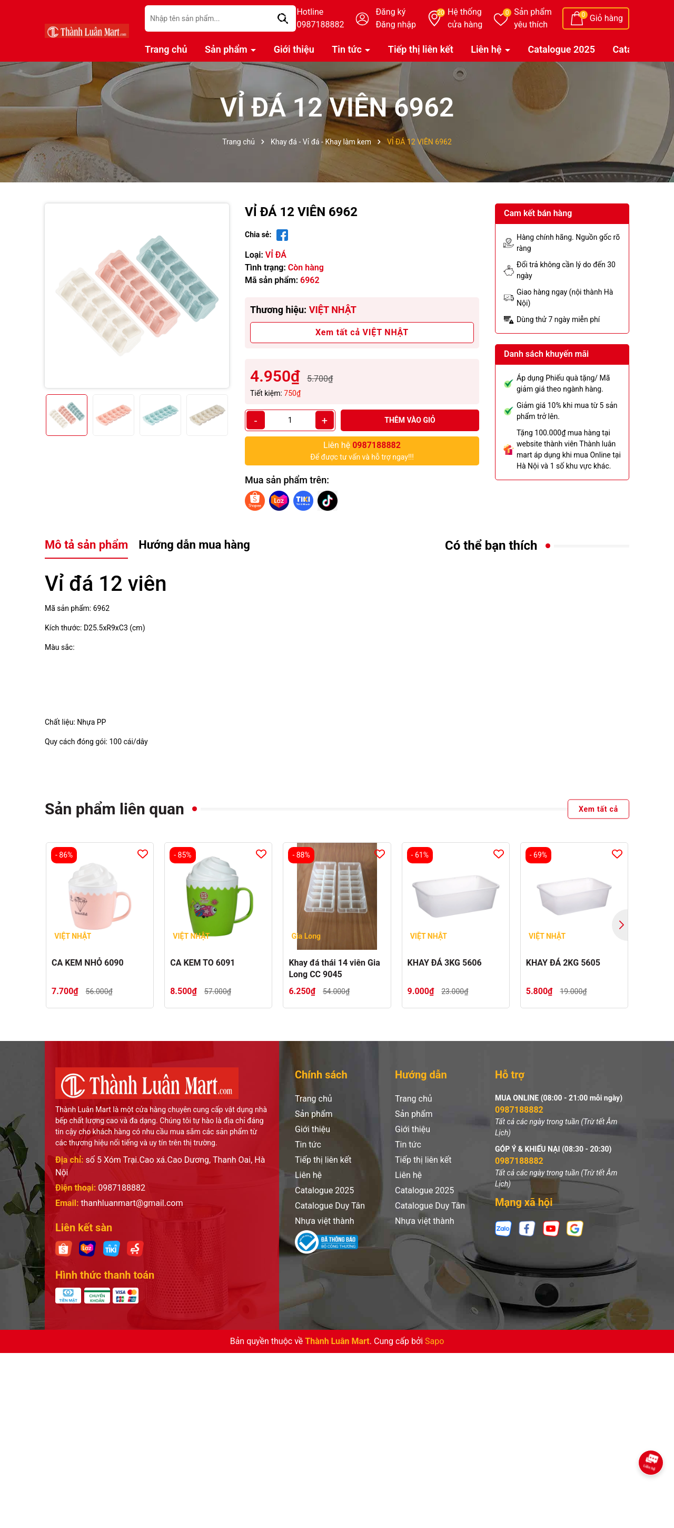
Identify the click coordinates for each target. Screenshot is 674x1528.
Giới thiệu (294, 49)
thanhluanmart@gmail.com (132, 1203)
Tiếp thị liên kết (420, 49)
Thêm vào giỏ (409, 420)
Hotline (320, 19)
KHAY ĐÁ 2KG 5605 (563, 963)
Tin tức (348, 49)
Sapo (434, 1341)
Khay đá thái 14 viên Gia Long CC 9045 (334, 968)
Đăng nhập (395, 25)
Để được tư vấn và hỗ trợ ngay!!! (362, 450)
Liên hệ (487, 49)
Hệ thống (465, 19)
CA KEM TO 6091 (202, 963)
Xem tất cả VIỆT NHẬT (362, 332)
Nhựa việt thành (324, 1221)
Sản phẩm (533, 19)
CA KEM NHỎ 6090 (88, 963)
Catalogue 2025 (562, 49)
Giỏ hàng (606, 18)
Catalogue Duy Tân (330, 1206)
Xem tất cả (598, 808)
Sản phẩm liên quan (114, 809)
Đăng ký (390, 12)
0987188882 (121, 1188)
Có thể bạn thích (491, 545)
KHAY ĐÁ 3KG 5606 (445, 963)
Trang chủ (166, 49)
